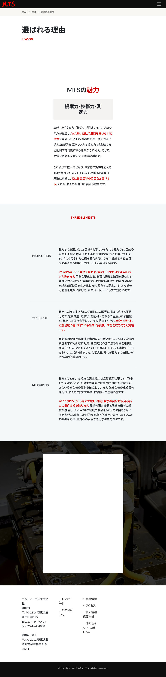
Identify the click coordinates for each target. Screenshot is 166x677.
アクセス (91, 605)
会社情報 (91, 599)
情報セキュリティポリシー (89, 628)
